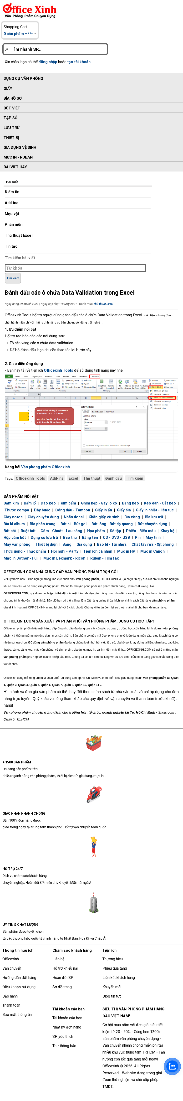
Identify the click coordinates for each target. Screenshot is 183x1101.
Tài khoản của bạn (67, 1018)
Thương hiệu (112, 959)
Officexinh (10, 959)
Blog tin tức (112, 996)
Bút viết (12, 108)
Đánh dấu (113, 478)
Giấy (8, 88)
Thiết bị (11, 137)
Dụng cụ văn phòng (23, 78)
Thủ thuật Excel (18, 235)
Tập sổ (10, 118)
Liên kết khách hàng (118, 977)
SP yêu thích (62, 1036)
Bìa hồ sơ (13, 98)
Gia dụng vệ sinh (20, 147)
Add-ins (11, 203)
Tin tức (11, 246)
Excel (73, 478)
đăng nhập (48, 62)
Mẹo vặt (12, 213)
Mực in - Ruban (18, 157)
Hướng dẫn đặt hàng (19, 977)
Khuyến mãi (111, 987)
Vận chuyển (11, 968)
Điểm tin (12, 192)
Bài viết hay (15, 167)
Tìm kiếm (135, 478)
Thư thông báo (64, 1046)
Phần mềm (14, 224)
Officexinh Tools (30, 478)
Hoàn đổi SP (62, 977)
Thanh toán (11, 1005)
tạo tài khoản (79, 62)
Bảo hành (10, 996)
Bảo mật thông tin (17, 1014)
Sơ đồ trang (62, 987)
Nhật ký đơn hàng (66, 1027)
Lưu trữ (12, 127)
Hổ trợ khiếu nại (65, 968)
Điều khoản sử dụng (19, 987)
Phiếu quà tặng (114, 968)
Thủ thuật (91, 478)
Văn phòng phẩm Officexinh (45, 467)
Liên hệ (58, 959)
